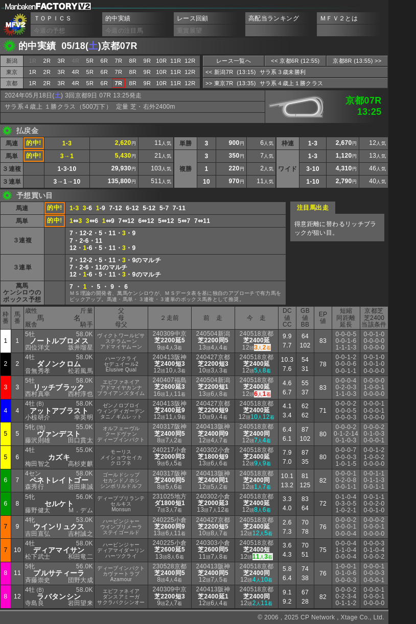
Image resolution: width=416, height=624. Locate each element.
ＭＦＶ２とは (339, 18)
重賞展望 (189, 30)
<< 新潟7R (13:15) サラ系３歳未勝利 (255, 72)
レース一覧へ (233, 61)
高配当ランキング (273, 18)
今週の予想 (49, 30)
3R (61, 61)
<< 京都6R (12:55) (295, 61)
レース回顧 (193, 18)
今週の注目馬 (124, 30)
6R (104, 61)
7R (119, 61)
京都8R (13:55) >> (357, 61)
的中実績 (117, 18)
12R (189, 61)
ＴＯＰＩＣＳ (53, 18)
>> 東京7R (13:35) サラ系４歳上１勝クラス (264, 83)
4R (76, 72)
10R (161, 61)
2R (47, 61)
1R (33, 72)
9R (147, 61)
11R (175, 61)
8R (133, 61)
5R (90, 61)
